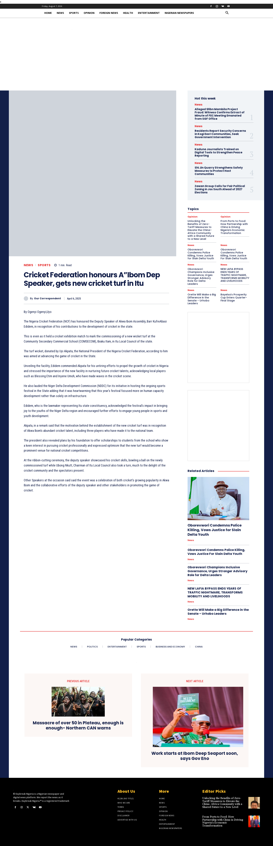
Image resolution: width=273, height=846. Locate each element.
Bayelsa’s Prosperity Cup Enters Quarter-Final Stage (234, 297)
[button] (227, 13)
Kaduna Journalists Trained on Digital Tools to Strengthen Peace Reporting (218, 152)
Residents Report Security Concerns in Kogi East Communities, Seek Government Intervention (220, 134)
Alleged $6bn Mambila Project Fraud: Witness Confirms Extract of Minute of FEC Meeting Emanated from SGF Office (219, 114)
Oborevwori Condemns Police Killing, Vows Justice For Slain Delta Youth (234, 254)
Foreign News (108, 13)
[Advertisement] (136, 64)
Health (128, 13)
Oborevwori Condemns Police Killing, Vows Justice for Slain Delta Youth (201, 254)
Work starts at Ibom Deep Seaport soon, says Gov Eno (194, 756)
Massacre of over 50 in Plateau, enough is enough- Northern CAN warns (78, 725)
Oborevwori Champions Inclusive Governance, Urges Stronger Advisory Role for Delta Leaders (201, 276)
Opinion (89, 13)
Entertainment (149, 13)
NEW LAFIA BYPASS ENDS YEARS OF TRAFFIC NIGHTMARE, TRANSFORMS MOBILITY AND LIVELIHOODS (235, 275)
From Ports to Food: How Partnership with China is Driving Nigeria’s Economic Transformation (222, 821)
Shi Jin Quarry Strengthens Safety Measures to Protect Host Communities (219, 171)
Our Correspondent (47, 298)
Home (48, 13)
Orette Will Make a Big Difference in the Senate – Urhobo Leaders (202, 299)
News (60, 13)
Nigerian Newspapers (179, 13)
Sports (74, 13)
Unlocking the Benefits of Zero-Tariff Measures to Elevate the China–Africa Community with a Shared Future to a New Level (222, 803)
